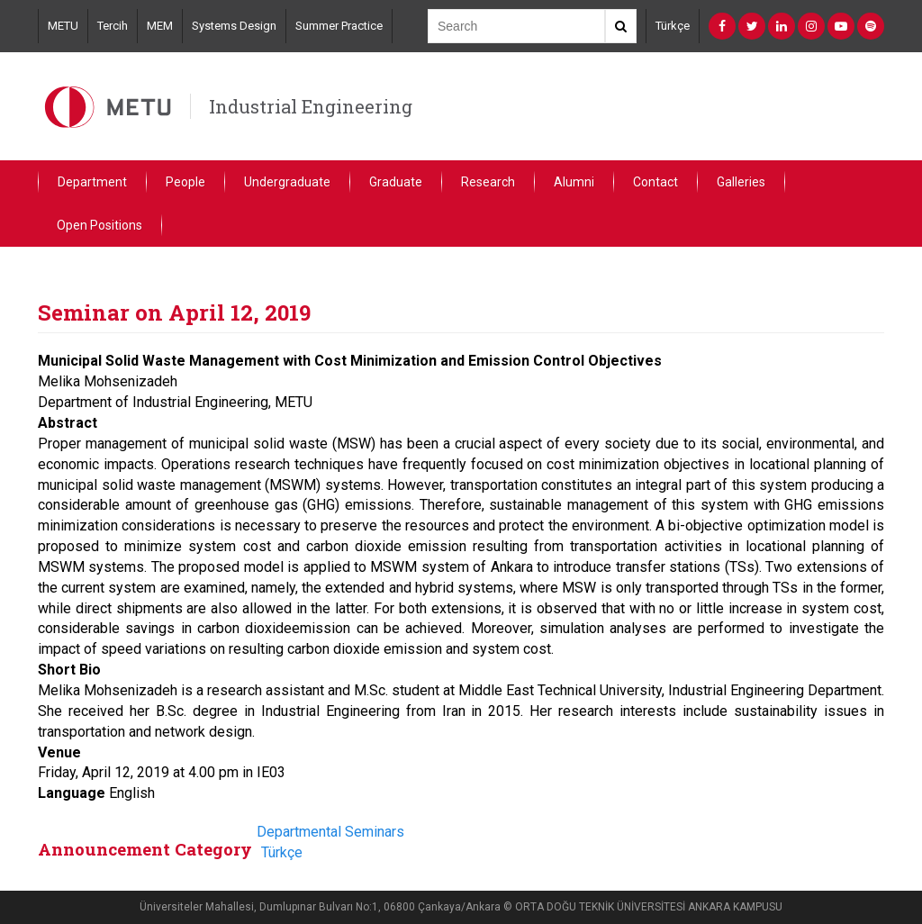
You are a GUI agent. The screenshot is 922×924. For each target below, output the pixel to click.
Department (92, 182)
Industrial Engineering (310, 106)
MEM (160, 25)
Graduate (395, 182)
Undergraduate (287, 182)
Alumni (574, 182)
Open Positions (99, 225)
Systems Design (234, 25)
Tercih (112, 25)
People (185, 182)
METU (63, 25)
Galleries (741, 182)
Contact (655, 182)
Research (488, 182)
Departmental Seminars (330, 831)
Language (71, 793)
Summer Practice (339, 25)
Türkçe (672, 25)
